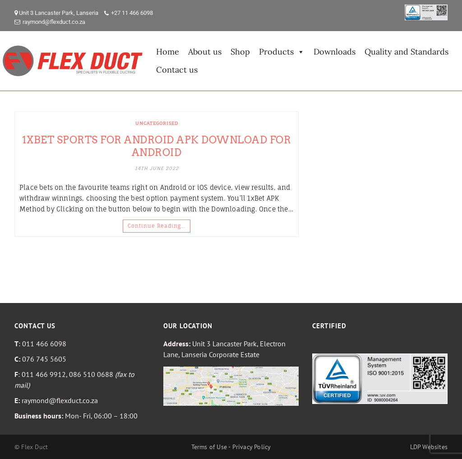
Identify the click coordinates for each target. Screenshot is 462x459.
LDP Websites (429, 447)
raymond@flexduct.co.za (54, 21)
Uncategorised (156, 123)
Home (167, 51)
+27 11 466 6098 (132, 12)
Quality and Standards (406, 51)
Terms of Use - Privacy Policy (231, 447)
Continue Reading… (156, 226)
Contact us (177, 69)
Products (282, 51)
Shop (240, 51)
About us (205, 51)
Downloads (335, 51)
